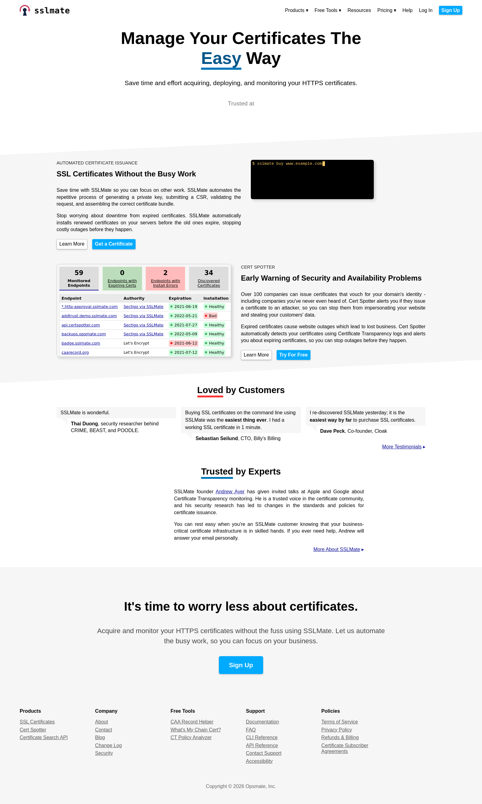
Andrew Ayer (230, 491)
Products (294, 10)
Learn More (72, 243)
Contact (103, 729)
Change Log (108, 745)
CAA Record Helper (192, 721)
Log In (426, 10)
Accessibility (259, 761)
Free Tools (325, 10)
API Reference (262, 745)
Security (104, 753)
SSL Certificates (37, 721)
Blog (100, 737)
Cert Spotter (33, 729)
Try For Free (293, 354)
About (101, 721)
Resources (359, 10)
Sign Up (450, 10)
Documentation (262, 721)
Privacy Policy (336, 729)
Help (407, 10)
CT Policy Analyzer (191, 737)
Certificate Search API (44, 737)
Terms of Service (339, 721)
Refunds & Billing (340, 737)
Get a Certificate (114, 243)
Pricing (384, 10)
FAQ (251, 729)
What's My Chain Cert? (196, 729)
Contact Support (264, 753)
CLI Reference (262, 737)
